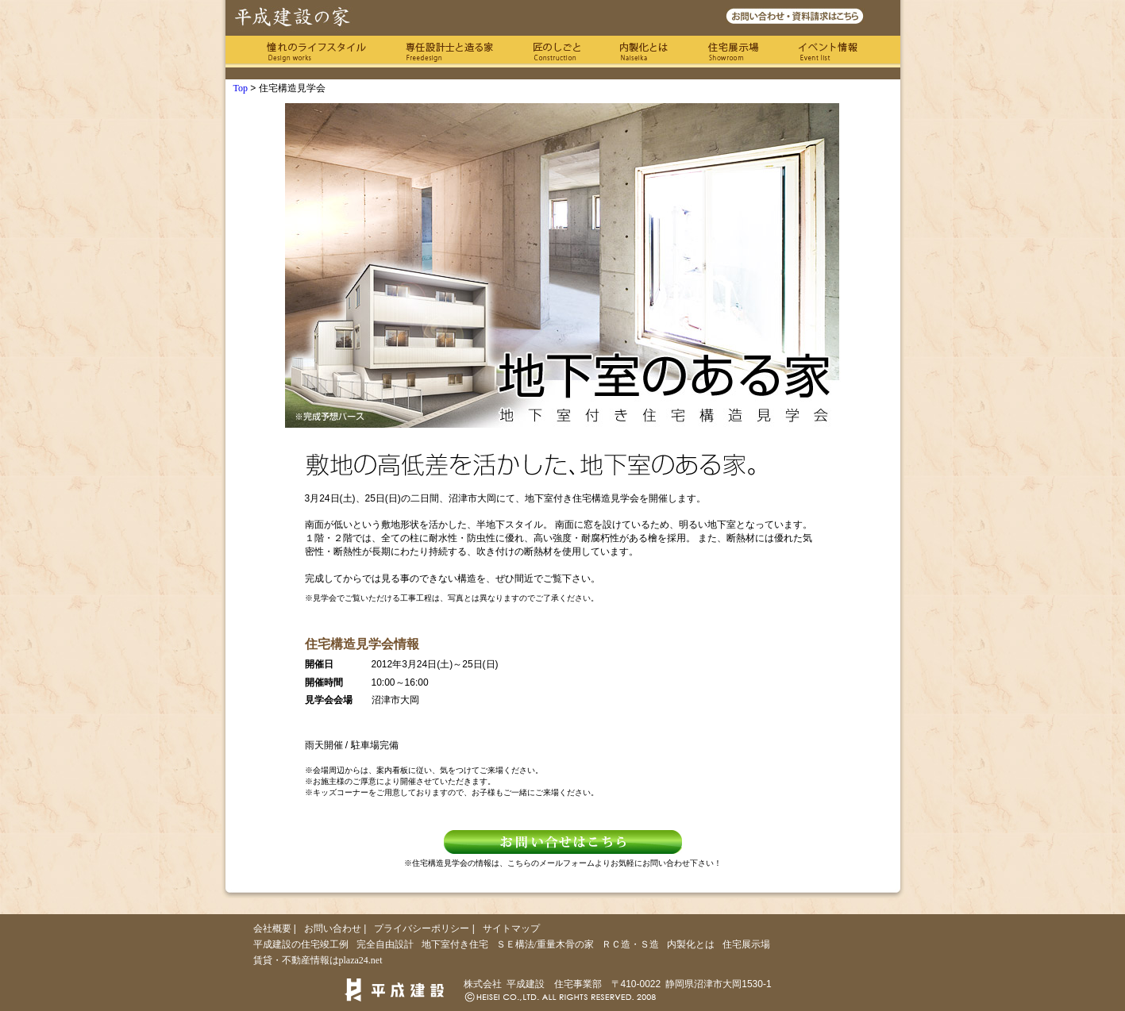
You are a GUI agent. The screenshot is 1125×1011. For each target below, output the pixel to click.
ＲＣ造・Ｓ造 (630, 944)
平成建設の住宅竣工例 (301, 944)
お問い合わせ (332, 928)
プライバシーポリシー (421, 928)
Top (241, 88)
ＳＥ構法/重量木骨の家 (545, 944)
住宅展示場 (733, 51)
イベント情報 (828, 51)
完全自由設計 (385, 944)
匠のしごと (556, 51)
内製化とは (644, 51)
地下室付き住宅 (455, 944)
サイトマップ (511, 928)
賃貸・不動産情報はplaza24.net (318, 960)
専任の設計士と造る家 (449, 51)
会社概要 (272, 928)
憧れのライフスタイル (316, 51)
